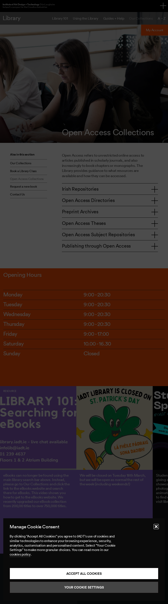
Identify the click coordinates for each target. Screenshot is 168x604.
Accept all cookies (84, 573)
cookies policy (20, 554)
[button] (156, 526)
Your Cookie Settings (84, 587)
